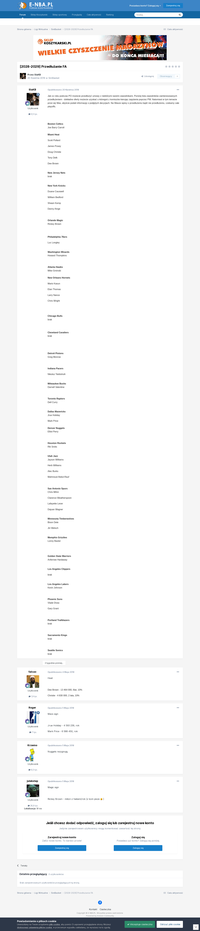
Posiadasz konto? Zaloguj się (145, 5)
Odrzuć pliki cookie (169, 924)
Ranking (110, 14)
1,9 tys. (33, 696)
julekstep (32, 781)
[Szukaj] (148, 15)
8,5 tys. (33, 770)
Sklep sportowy (59, 14)
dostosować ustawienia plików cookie (34, 927)
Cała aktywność (94, 14)
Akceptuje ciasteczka (139, 924)
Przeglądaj (77, 14)
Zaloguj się (138, 848)
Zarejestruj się (173, 5)
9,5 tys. (33, 114)
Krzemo (32, 745)
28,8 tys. (33, 805)
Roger (32, 707)
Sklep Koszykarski (39, 14)
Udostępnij (147, 76)
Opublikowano (63, 90)
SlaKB (37, 74)
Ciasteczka (105, 909)
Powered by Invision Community (100, 916)
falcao (32, 671)
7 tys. (33, 732)
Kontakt (93, 909)
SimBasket (53, 78)
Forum (23, 15)
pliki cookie (54, 924)
